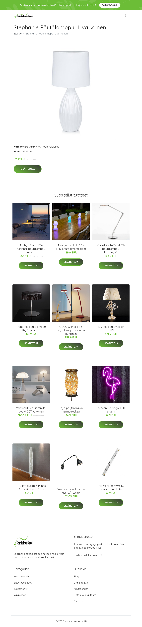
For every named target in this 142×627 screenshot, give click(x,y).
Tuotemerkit (20, 588)
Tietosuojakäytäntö (84, 595)
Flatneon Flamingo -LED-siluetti (111, 409)
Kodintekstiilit (21, 576)
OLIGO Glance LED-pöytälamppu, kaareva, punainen (71, 330)
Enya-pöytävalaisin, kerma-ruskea (71, 409)
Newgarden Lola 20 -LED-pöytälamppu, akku (71, 247)
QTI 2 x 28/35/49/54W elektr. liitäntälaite (110, 487)
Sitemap (78, 601)
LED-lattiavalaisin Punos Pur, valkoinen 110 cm (31, 487)
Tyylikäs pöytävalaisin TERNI (111, 328)
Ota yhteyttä (80, 582)
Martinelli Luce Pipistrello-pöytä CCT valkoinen (31, 409)
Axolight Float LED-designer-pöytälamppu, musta (31, 249)
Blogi (76, 576)
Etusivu (18, 33)
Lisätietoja (27, 168)
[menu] (125, 15)
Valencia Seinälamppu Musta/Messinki (71, 490)
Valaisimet (35, 146)
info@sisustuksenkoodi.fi (87, 555)
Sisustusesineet (23, 582)
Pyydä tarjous (110, 5)
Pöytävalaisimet (51, 146)
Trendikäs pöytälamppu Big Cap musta (31, 328)
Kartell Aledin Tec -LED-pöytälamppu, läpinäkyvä (111, 249)
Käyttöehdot (80, 588)
